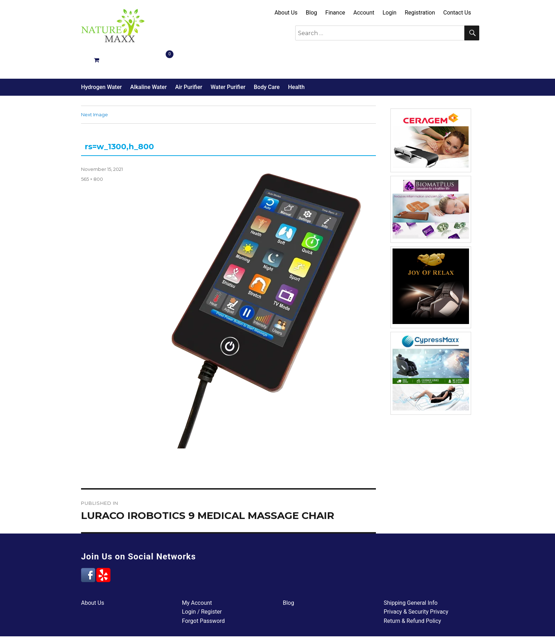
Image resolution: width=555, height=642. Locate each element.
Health (296, 61)
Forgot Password (203, 595)
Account (363, 12)
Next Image (94, 89)
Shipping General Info (410, 577)
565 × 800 (92, 154)
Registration (420, 12)
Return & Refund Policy (412, 595)
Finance (335, 12)
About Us (285, 12)
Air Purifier (188, 61)
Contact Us (457, 12)
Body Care (267, 61)
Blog (311, 12)
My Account (197, 577)
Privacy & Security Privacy (416, 586)
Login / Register (202, 586)
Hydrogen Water (101, 61)
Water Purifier (228, 61)
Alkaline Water (148, 61)
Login (389, 12)
